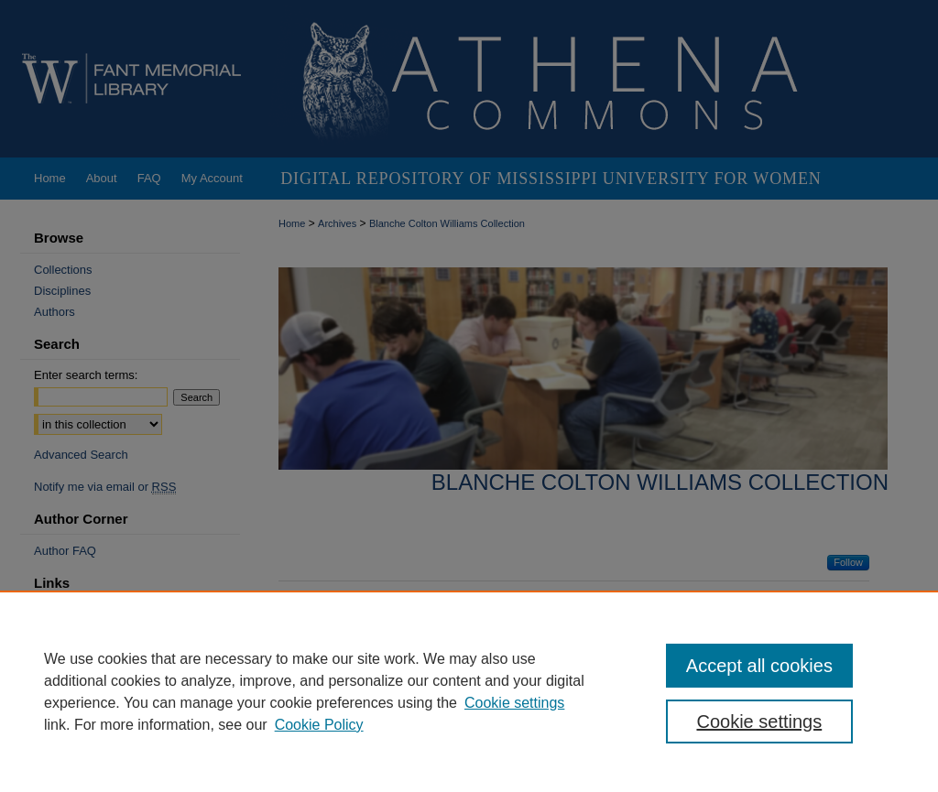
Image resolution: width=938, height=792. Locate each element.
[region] (469, 691)
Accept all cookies (759, 666)
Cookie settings (514, 703)
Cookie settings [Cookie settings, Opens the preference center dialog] (759, 721)
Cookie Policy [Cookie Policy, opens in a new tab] (319, 724)
